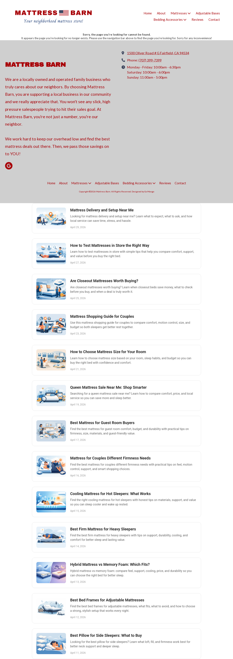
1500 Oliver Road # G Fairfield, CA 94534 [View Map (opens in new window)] (158, 53)
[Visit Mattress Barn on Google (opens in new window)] (8, 165)
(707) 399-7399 (150, 60)
